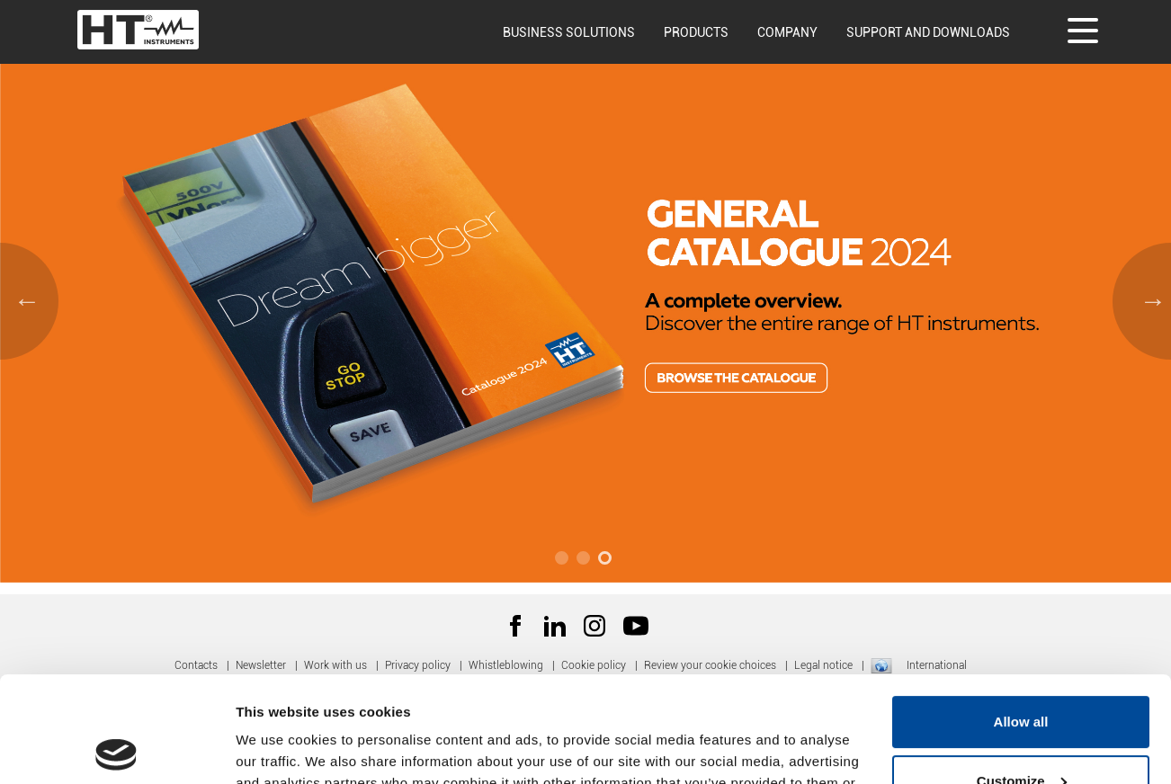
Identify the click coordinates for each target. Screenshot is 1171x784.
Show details (277, 748)
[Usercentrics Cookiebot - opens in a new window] (116, 748)
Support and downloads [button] (928, 32)
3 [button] (607, 560)
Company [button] (787, 32)
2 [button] (585, 560)
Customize (1022, 674)
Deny (1021, 734)
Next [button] (1149, 297)
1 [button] (564, 560)
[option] (585, 296)
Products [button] (696, 32)
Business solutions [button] (569, 32)
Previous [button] (22, 297)
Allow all (1021, 616)
